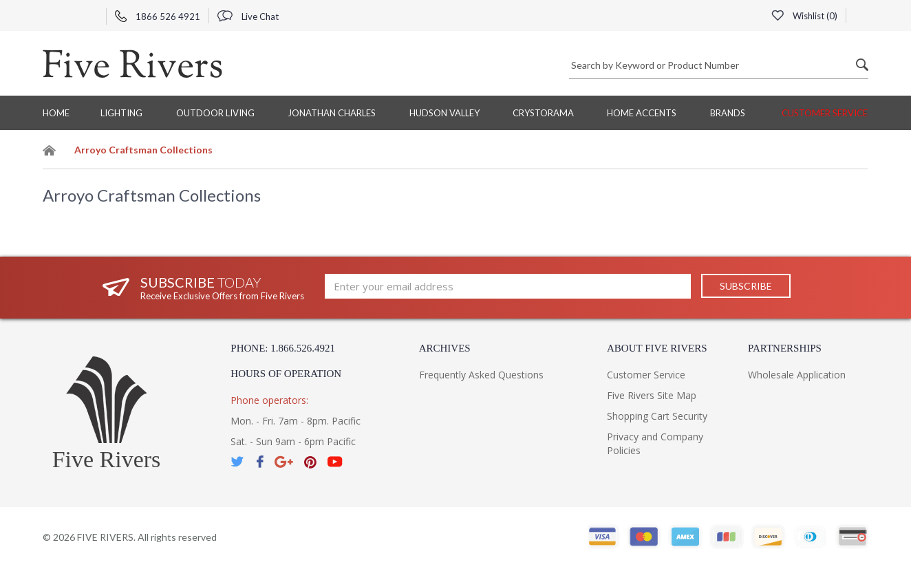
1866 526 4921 (157, 16)
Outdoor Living (215, 112)
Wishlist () (804, 15)
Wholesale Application (797, 374)
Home (56, 112)
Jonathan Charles (332, 112)
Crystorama (543, 112)
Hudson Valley (444, 112)
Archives (445, 348)
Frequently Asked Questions (481, 374)
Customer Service (825, 112)
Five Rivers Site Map (651, 395)
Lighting (121, 112)
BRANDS (727, 112)
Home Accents (641, 112)
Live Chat (248, 16)
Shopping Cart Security (657, 415)
